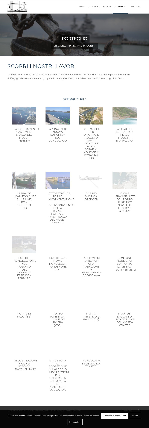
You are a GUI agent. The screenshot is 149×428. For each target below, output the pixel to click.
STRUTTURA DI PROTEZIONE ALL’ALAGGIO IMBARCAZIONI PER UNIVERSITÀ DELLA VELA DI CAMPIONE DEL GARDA (59, 375)
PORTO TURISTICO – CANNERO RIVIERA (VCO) (57, 319)
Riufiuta (135, 416)
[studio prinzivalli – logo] (17, 6)
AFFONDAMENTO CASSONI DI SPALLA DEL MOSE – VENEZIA (27, 134)
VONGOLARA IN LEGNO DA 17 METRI (91, 363)
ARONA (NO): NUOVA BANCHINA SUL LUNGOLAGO (58, 134)
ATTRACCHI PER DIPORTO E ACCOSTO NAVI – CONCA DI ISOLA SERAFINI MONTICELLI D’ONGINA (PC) (91, 143)
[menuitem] (82, 6)
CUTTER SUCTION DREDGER (91, 196)
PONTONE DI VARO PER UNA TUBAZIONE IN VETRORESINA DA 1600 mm (91, 266)
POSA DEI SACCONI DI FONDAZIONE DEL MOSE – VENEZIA (125, 319)
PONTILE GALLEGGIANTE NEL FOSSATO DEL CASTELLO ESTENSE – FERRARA (25, 268)
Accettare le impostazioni (114, 416)
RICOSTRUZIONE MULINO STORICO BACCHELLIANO (26, 365)
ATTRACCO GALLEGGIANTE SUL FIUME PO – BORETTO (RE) (25, 201)
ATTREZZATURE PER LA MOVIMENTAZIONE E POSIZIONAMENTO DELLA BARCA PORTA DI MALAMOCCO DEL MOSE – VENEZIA (61, 208)
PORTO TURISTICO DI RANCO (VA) (91, 316)
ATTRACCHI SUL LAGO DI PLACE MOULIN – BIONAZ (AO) (125, 134)
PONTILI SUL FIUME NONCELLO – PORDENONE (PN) (58, 263)
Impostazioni (75, 422)
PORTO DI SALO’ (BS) (24, 315)
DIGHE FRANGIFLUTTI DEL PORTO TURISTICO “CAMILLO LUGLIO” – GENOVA (125, 202)
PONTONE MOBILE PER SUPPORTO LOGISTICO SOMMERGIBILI (126, 263)
